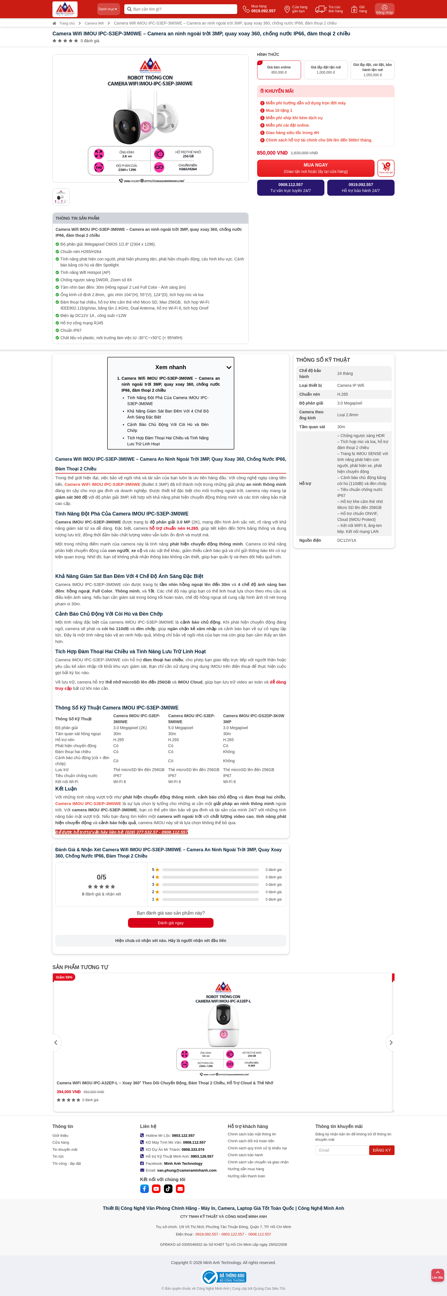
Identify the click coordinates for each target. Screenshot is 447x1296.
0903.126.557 (202, 1156)
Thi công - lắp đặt (66, 1163)
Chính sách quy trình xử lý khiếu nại (257, 1148)
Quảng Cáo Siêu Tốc (269, 1289)
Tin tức (58, 1156)
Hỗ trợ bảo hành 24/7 (361, 187)
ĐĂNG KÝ (382, 1150)
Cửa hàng (60, 1142)
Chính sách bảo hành (245, 1155)
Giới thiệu (60, 1135)
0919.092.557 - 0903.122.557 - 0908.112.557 (233, 1234)
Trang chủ (63, 23)
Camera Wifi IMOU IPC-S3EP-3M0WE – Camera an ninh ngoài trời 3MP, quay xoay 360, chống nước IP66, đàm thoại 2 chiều (170, 384)
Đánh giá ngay (171, 923)
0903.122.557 (183, 1135)
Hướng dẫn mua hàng (246, 1169)
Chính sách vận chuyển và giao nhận (258, 1162)
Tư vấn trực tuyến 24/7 (291, 187)
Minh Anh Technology (183, 1163)
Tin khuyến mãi (64, 1149)
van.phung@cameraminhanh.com (186, 1170)
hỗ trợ (173, 528)
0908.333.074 (193, 1149)
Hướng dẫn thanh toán (246, 1176)
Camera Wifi (94, 23)
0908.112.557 (194, 1142)
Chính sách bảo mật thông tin (252, 1134)
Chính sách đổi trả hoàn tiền (251, 1141)
